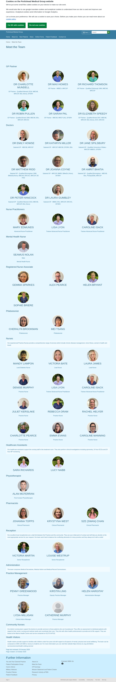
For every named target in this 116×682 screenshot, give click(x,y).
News (31, 37)
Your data (97, 679)
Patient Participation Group (14, 664)
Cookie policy (90, 679)
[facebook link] (62, 664)
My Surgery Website (72, 679)
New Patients (23, 37)
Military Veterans (11, 669)
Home (8, 37)
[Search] (99, 32)
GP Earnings (36, 667)
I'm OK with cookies (16, 25)
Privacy (34, 674)
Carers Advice (10, 667)
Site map (104, 679)
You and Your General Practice (16, 661)
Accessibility (82, 679)
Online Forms (39, 37)
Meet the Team (37, 664)
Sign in (7, 679)
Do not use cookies (37, 25)
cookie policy (11, 19)
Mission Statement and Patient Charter (44, 669)
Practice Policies (11, 672)
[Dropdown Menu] (86, 32)
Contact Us (62, 37)
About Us (15, 37)
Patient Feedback (51, 37)
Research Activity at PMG (40, 672)
